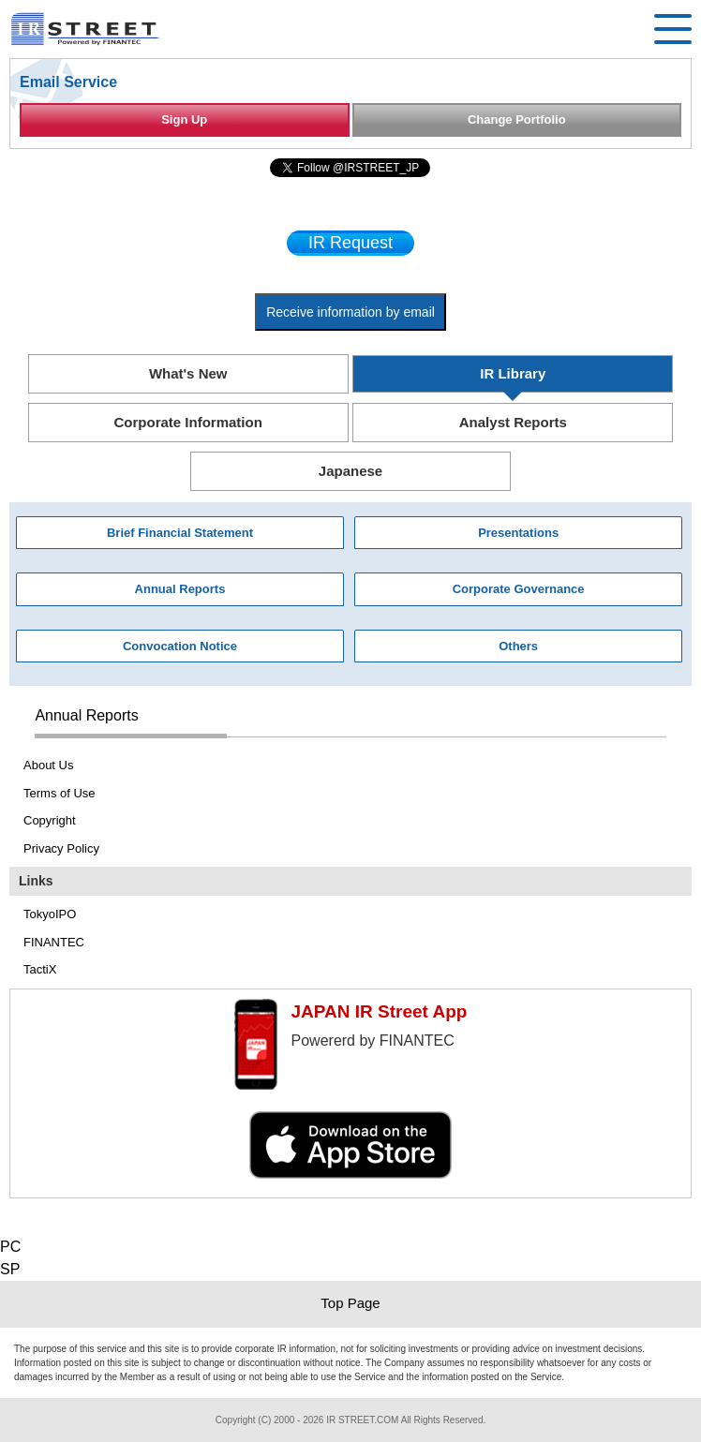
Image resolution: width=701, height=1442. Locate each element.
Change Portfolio (517, 119)
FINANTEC (53, 942)
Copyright (49, 820)
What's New (188, 373)
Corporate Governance (519, 589)
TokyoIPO (49, 914)
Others (518, 646)
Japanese (350, 471)
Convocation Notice (180, 646)
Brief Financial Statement (180, 533)
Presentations (518, 533)
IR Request (350, 242)
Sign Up (184, 119)
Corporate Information (188, 422)
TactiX (39, 969)
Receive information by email (350, 312)
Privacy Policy (61, 848)
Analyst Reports (513, 422)
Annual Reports (180, 589)
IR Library (512, 373)
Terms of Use (59, 793)
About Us (48, 765)
